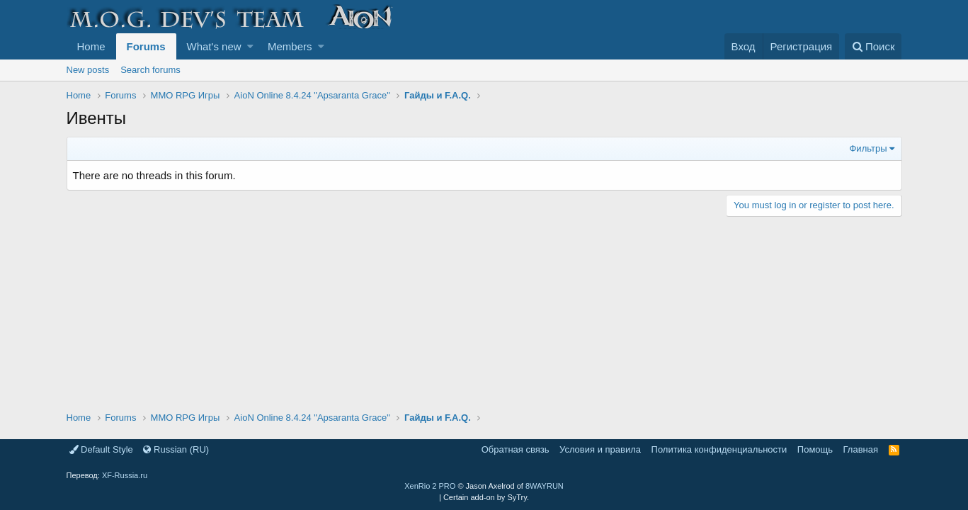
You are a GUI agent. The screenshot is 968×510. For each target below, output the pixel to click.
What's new (214, 46)
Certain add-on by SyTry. (486, 497)
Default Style (101, 449)
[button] (250, 46)
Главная (860, 449)
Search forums (150, 69)
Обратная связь (516, 449)
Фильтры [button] (868, 148)
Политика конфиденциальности (719, 449)
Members (290, 46)
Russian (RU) (176, 449)
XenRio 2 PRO (429, 486)
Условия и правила (600, 449)
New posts (88, 69)
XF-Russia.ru (124, 475)
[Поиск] (873, 46)
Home (91, 46)
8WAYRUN (544, 486)
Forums (146, 46)
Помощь (815, 449)
